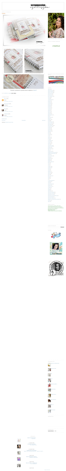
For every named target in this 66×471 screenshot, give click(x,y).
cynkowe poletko (31, 444)
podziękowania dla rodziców (52, 153)
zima (51, 373)
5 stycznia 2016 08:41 (8, 116)
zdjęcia (49, 201)
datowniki (49, 100)
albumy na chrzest (50, 92)
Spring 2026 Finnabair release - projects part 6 (33, 451)
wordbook (49, 187)
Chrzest (49, 97)
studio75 (49, 173)
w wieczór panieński (50, 180)
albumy (49, 89)
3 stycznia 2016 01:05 (8, 101)
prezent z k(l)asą (50, 155)
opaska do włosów (50, 146)
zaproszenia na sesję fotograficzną (52, 195)
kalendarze (49, 119)
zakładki (49, 189)
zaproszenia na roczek (51, 194)
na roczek (49, 141)
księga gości (49, 131)
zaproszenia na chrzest (51, 193)
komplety (49, 127)
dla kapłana (49, 105)
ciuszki (49, 98)
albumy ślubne (50, 93)
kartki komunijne (53, 409)
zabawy (49, 188)
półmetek (49, 154)
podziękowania (50, 151)
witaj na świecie (50, 186)
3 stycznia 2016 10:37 (8, 106)
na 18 (48, 139)
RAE (48, 162)
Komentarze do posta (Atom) (9, 122)
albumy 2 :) (52, 404)
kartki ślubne (49, 124)
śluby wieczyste (50, 175)
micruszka (49, 138)
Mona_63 (5, 98)
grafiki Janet (49, 117)
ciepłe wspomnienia (53, 399)
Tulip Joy (33, 438)
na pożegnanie (50, 140)
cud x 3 (52, 378)
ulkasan (5, 108)
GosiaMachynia (6, 113)
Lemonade (49, 134)
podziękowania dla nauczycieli (52, 152)
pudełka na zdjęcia (50, 161)
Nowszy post (3, 120)
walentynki (49, 181)
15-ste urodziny (33, 463)
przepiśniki (49, 158)
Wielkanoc (49, 185)
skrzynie (49, 168)
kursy (48, 132)
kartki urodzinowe (50, 125)
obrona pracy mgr (50, 145)
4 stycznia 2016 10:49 (8, 111)
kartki (49, 120)
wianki (49, 182)
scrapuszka (49, 167)
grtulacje (49, 118)
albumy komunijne (50, 91)
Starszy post (43, 120)
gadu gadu (49, 113)
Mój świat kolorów (6, 103)
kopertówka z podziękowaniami (55, 363)
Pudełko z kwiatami (33, 457)
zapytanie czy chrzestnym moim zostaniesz (54, 199)
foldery (49, 112)
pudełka (49, 160)
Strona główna (24, 120)
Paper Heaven (50, 148)
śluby (48, 174)
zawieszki (49, 200)
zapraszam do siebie (53, 368)
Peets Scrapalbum (32, 437)
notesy (49, 144)
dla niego (49, 107)
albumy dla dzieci (50, 90)
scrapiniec (49, 166)
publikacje (49, 159)
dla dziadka (49, 103)
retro (48, 165)
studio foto (49, 172)
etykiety (49, 110)
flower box (49, 111)
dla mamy (49, 106)
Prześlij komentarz (4, 118)
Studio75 (35, 90)
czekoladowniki (50, 99)
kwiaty (49, 133)
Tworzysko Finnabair (31, 450)
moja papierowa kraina (31, 456)
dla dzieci (49, 104)
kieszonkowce (50, 126)
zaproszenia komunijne (51, 192)
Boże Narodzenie (50, 96)
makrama (49, 137)
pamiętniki (49, 147)
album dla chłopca (53, 389)
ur (48, 179)
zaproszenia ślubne (50, 196)
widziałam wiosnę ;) (53, 394)
